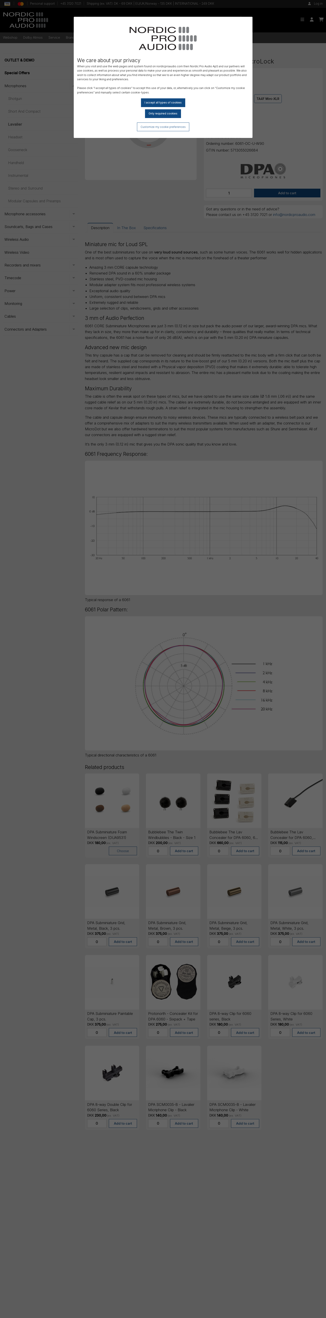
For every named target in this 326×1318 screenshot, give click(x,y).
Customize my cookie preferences (163, 127)
